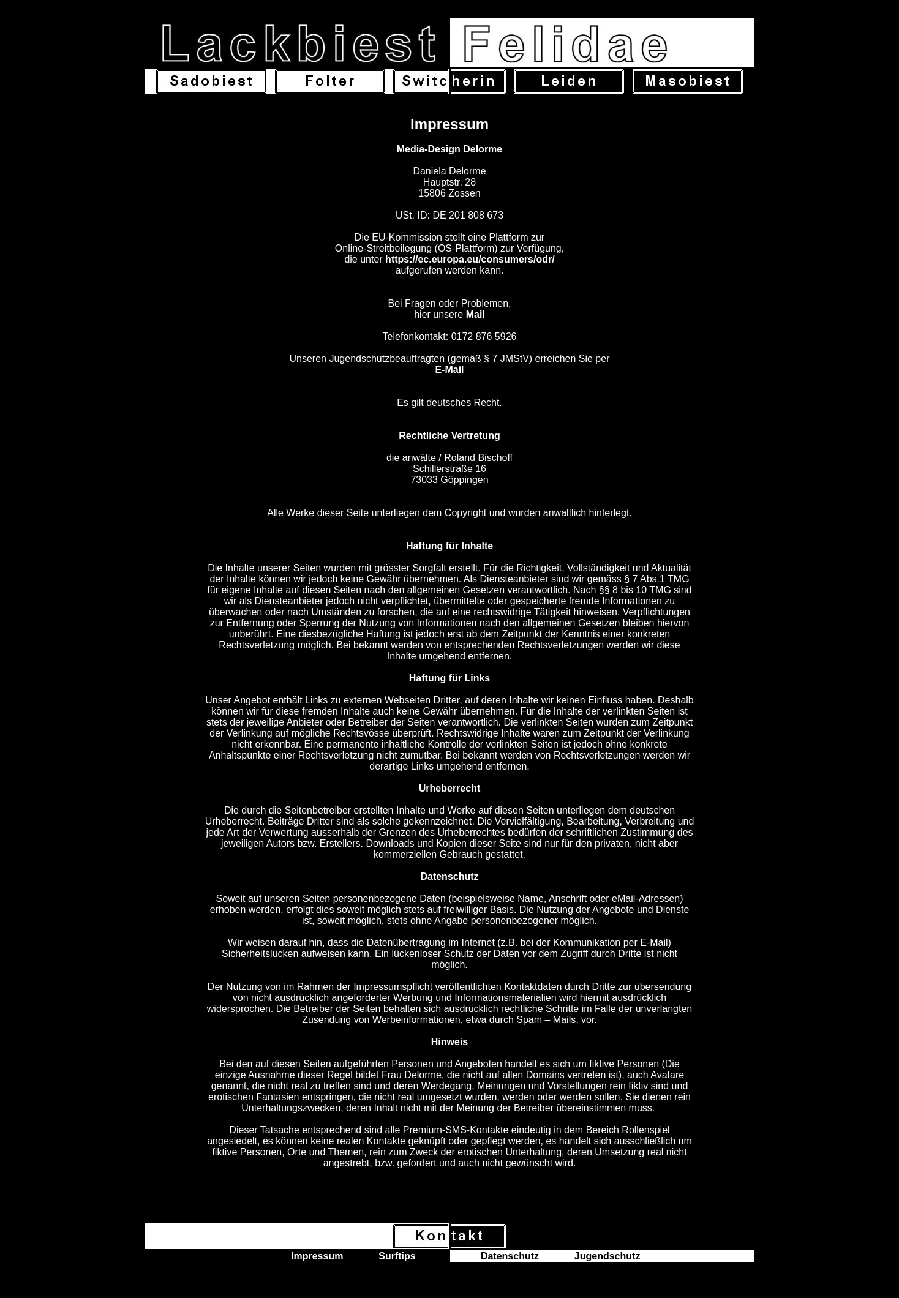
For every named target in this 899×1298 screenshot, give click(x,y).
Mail (475, 314)
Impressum (317, 1256)
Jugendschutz (607, 1256)
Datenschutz (510, 1256)
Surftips (396, 1256)
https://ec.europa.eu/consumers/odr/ (470, 259)
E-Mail (449, 369)
